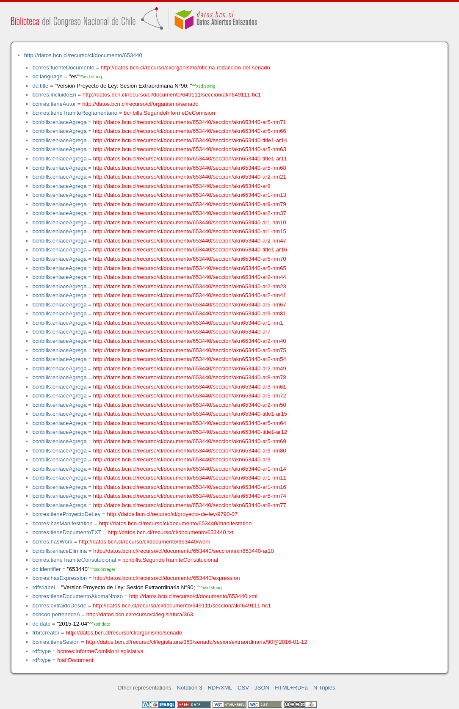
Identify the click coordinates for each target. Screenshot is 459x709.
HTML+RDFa (291, 687)
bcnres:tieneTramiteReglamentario (74, 113)
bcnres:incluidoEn (54, 94)
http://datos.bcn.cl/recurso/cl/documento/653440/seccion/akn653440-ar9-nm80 (189, 450)
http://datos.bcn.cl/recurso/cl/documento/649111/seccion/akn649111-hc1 (172, 94)
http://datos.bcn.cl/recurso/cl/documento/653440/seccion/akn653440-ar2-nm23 (189, 286)
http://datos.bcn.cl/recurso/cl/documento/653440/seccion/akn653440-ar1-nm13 (189, 195)
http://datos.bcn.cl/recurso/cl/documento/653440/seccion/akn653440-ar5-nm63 (189, 149)
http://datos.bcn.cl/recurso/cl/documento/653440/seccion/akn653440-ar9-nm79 (189, 204)
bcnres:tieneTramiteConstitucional (74, 560)
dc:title (40, 86)
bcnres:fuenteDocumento (63, 67)
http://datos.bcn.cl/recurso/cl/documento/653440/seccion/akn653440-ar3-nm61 (189, 386)
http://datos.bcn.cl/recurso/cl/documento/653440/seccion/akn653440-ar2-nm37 (189, 213)
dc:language (47, 76)
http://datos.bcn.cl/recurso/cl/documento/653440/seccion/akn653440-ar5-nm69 (189, 441)
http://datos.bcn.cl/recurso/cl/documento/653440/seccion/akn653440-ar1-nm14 (189, 469)
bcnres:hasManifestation (62, 523)
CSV (243, 687)
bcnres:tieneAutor (54, 104)
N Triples (324, 687)
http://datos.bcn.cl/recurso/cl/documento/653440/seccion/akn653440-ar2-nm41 (189, 295)
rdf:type (41, 651)
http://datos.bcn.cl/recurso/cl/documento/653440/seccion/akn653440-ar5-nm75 (189, 350)
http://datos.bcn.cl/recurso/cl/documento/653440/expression (166, 578)
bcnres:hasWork (52, 541)
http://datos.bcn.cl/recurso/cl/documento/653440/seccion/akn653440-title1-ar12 (190, 432)
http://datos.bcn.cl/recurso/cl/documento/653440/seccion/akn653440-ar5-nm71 (189, 122)
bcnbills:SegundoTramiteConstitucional (170, 560)
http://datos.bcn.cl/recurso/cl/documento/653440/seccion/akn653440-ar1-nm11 (189, 478)
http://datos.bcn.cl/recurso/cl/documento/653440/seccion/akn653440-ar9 (182, 459)
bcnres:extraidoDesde (59, 605)
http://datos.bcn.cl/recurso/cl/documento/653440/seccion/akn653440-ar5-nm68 (189, 168)
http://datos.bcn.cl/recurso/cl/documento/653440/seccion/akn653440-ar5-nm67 (189, 304)
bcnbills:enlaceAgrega (59, 122)
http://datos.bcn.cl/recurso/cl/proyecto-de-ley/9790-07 (172, 514)
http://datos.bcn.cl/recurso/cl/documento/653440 (83, 55)
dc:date (41, 624)
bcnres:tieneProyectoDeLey (66, 514)
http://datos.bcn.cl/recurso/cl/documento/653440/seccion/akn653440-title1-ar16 (190, 249)
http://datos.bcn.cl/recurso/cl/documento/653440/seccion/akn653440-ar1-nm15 (189, 231)
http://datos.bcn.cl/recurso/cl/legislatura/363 (139, 614)
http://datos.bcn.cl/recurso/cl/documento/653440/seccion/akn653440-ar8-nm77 (189, 505)
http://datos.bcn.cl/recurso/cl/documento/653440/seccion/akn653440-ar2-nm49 (189, 368)
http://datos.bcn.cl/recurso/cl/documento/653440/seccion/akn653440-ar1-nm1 (188, 323)
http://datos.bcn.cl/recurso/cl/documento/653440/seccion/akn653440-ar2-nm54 (189, 359)
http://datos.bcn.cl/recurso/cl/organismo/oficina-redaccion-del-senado (185, 67)
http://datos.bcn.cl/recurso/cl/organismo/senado (140, 104)
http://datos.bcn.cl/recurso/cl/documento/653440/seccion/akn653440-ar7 (182, 331)
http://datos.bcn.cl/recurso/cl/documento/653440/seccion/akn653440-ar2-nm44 (189, 277)
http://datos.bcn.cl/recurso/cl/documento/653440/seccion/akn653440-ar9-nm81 (189, 313)
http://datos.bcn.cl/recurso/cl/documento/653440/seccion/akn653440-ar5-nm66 (189, 131)
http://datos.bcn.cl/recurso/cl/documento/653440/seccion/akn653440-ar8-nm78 (189, 377)
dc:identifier (46, 569)
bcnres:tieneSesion (56, 642)
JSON (261, 687)
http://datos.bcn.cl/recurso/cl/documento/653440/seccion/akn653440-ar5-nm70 (189, 259)
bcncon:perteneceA (56, 614)
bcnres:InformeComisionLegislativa (100, 651)
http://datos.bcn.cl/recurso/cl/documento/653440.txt (170, 532)
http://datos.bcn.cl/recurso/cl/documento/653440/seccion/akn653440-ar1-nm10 (189, 222)
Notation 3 (189, 687)
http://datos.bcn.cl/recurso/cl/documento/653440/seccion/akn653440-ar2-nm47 (189, 240)
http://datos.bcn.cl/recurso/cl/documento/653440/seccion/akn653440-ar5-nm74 (189, 496)
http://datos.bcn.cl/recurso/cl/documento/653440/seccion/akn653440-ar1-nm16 (189, 487)
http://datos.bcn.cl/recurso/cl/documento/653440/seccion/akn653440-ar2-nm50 (189, 405)
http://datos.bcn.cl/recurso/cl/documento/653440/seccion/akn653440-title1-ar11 (190, 158)
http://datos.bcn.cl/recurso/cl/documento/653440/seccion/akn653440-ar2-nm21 (189, 177)
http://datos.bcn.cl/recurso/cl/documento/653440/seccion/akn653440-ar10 (183, 551)
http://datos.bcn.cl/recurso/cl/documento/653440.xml (193, 596)
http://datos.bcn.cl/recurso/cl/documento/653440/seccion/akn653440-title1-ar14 (190, 140)
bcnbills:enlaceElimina (59, 551)
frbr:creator (45, 632)
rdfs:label (43, 587)
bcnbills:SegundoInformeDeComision (169, 113)
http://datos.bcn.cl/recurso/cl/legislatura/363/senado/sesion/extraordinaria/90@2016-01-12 (196, 642)
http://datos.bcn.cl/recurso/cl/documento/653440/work (144, 541)
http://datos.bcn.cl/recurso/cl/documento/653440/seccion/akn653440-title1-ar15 (190, 414)
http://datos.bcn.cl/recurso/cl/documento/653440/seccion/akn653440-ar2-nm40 (189, 341)
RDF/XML (219, 687)
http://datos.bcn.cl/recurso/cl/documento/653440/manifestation (175, 523)
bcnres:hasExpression (59, 578)
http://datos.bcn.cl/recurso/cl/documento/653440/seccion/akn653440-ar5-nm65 (189, 268)
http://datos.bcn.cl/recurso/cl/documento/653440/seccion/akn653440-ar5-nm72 (189, 395)
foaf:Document (75, 660)
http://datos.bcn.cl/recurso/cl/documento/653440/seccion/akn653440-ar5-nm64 (189, 423)
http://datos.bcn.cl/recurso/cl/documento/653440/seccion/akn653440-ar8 (182, 186)
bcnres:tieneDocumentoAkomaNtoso (77, 596)
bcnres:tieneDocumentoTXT (66, 532)
